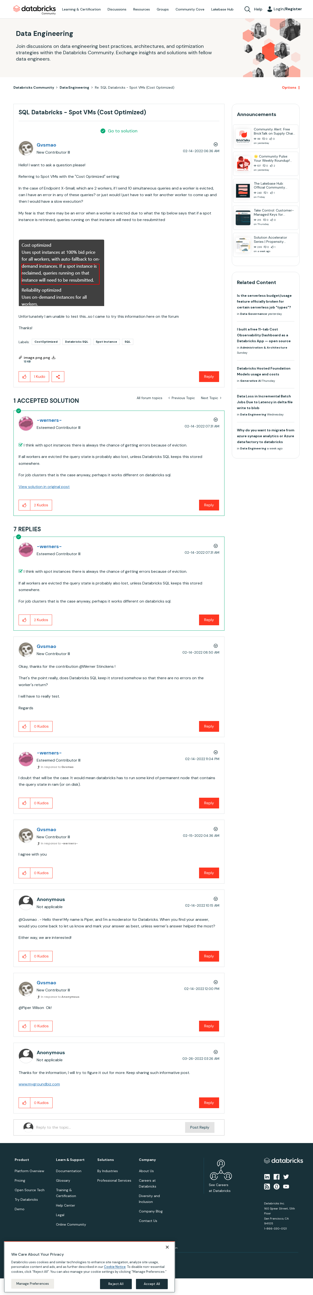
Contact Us (148, 1221)
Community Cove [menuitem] (190, 9)
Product (22, 1160)
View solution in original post (44, 486)
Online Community (71, 1224)
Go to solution (122, 131)
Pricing (20, 1180)
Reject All (115, 1284)
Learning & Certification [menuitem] (81, 9)
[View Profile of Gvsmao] (46, 145)
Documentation (68, 1171)
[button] (61, 273)
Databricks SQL (76, 342)
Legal (60, 1215)
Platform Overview (29, 1171)
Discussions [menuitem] (117, 9)
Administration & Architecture (263, 348)
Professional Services (114, 1180)
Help (258, 9)
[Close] (167, 1247)
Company (147, 1160)
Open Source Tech (30, 1190)
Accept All (152, 1284)
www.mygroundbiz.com (39, 1084)
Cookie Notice (115, 1267)
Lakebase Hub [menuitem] (222, 9)
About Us (146, 1171)
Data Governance (253, 314)
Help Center (65, 1205)
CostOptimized (45, 342)
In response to (57, 767)
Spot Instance (106, 342)
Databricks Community (34, 10)
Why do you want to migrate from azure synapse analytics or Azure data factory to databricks (265, 436)
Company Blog (151, 1211)
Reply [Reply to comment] (209, 505)
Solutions (105, 1160)
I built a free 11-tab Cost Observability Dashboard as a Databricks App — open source (264, 335)
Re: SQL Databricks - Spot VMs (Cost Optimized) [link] (134, 87)
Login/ (288, 8)
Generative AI (250, 381)
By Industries (107, 1171)
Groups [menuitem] (163, 9)
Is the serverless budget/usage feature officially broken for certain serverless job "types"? (264, 301)
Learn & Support (70, 1160)
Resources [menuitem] (141, 9)
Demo (19, 1209)
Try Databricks (26, 1199)
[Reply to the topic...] (110, 1127)
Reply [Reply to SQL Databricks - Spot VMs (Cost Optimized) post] (209, 376)
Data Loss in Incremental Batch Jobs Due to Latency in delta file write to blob (265, 402)
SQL (128, 342)
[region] (89, 1267)
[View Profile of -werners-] (49, 420)
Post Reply (199, 1127)
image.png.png (37, 357)
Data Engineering (74, 87)
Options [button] (289, 87)
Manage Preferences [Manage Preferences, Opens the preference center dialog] (32, 1284)
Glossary (63, 1180)
